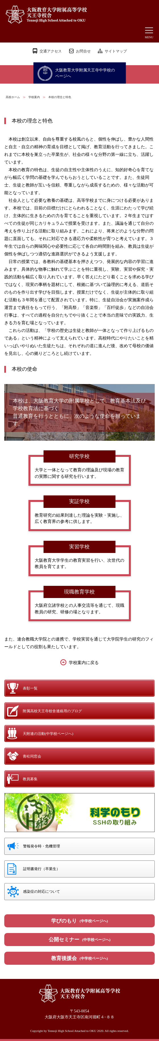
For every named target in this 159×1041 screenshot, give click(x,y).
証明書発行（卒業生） (41, 869)
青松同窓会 (32, 756)
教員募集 (30, 779)
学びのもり (79, 921)
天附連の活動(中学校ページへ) (48, 734)
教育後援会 (79, 958)
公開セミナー (80, 939)
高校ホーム (13, 97)
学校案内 (34, 97)
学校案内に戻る (84, 662)
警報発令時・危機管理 (41, 846)
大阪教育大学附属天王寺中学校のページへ (85, 73)
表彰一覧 (30, 688)
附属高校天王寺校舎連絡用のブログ (52, 711)
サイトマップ (116, 51)
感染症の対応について (41, 891)
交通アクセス (51, 51)
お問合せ (83, 51)
